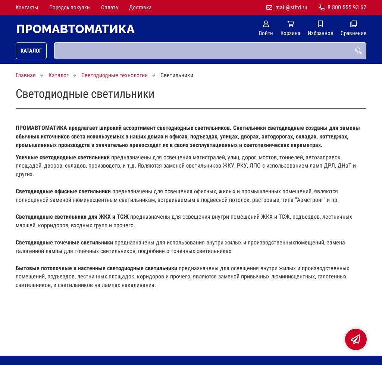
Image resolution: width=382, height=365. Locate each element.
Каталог (31, 50)
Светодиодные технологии (114, 75)
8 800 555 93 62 (347, 7)
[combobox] (210, 50)
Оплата (109, 7)
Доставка (140, 7)
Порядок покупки (69, 7)
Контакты (27, 7)
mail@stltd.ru (291, 7)
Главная (26, 75)
